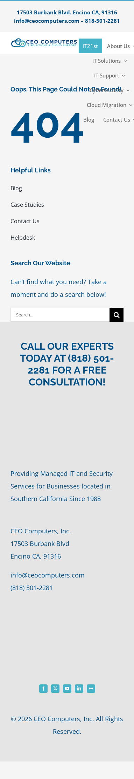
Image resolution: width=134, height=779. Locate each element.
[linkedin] (79, 688)
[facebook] (43, 688)
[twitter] (55, 688)
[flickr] (91, 688)
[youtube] (67, 688)
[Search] (117, 315)
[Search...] (60, 315)
